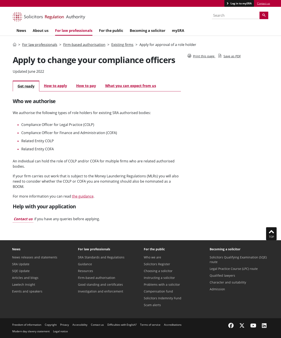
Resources (85, 271)
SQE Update (21, 271)
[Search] (263, 15)
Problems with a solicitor (162, 284)
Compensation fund (158, 291)
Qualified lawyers (222, 275)
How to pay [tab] (86, 85)
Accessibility (79, 325)
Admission (217, 289)
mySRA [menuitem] (178, 30)
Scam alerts (152, 305)
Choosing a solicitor (158, 271)
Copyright (51, 325)
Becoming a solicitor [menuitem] (147, 30)
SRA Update (20, 264)
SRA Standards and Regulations (101, 257)
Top (271, 234)
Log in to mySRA (241, 3)
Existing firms (122, 44)
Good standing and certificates (100, 284)
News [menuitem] (21, 30)
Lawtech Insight (23, 284)
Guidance (85, 264)
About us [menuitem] (41, 30)
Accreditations (173, 325)
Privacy (64, 325)
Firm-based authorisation (84, 44)
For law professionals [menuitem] (73, 30)
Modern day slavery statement (31, 331)
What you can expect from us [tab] (130, 85)
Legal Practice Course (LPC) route (234, 269)
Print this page (201, 56)
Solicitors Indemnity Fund (162, 298)
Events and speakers (27, 291)
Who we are (152, 257)
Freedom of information (26, 325)
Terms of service (150, 325)
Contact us (263, 3)
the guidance (83, 196)
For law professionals (39, 44)
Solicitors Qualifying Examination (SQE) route (238, 259)
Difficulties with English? (122, 325)
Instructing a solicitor (159, 278)
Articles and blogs (25, 278)
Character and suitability (228, 282)
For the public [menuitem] (111, 30)
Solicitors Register (157, 264)
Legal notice (60, 331)
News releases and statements (34, 257)
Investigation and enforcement (100, 291)
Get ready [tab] (26, 86)
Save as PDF (229, 56)
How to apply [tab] (55, 85)
